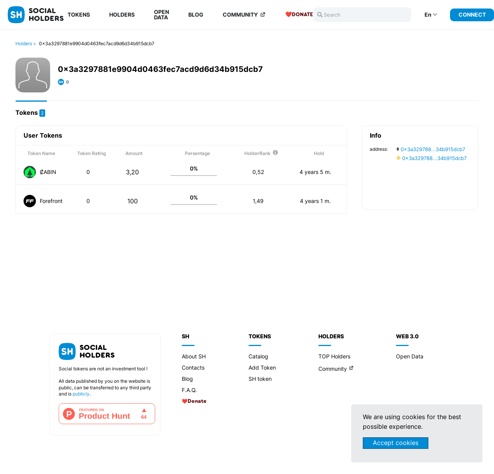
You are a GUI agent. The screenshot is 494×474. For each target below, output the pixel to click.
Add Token (262, 367)
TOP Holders (334, 356)
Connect (472, 14)
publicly (81, 394)
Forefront (51, 201)
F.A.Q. (189, 390)
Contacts (193, 367)
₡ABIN (48, 172)
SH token (260, 378)
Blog (195, 14)
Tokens (79, 14)
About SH (194, 356)
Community (240, 14)
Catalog (258, 356)
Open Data (161, 14)
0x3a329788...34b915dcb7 (430, 149)
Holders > (25, 43)
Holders (122, 14)
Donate (302, 14)
